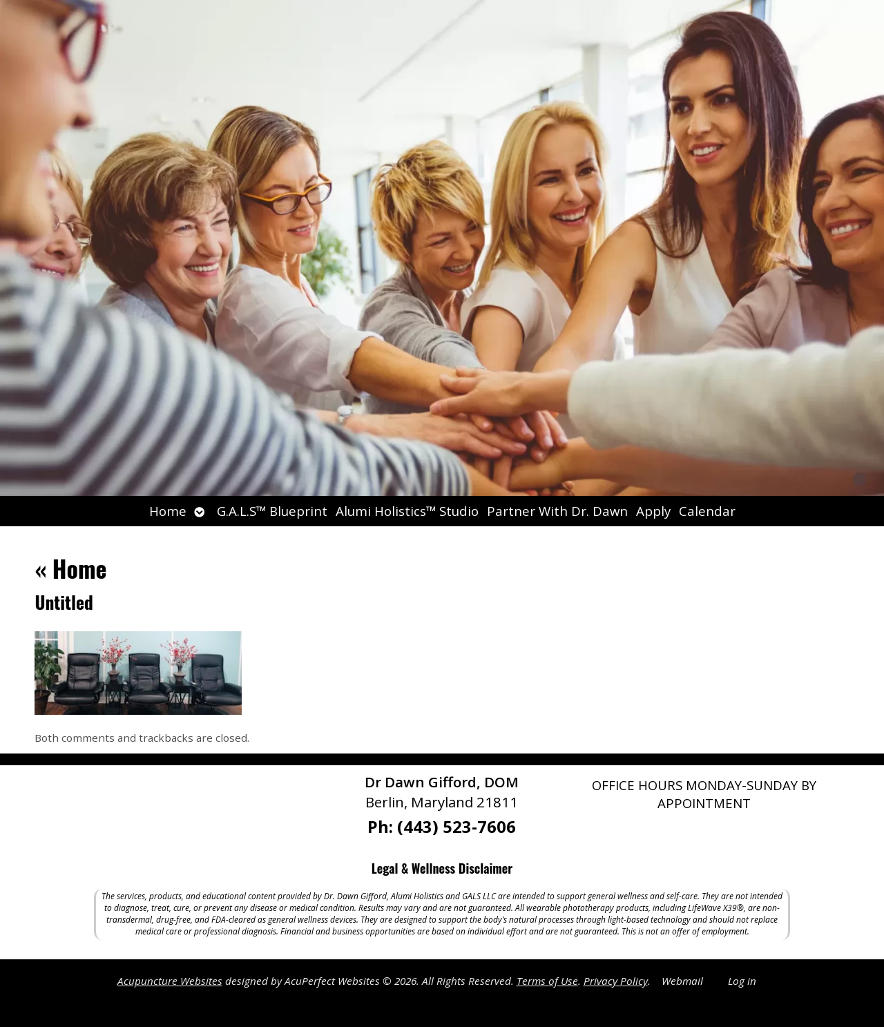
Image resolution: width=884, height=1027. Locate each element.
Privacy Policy (616, 981)
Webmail (682, 981)
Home (167, 510)
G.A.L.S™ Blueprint (272, 510)
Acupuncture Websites (169, 981)
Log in (742, 981)
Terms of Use (547, 981)
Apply (653, 510)
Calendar (707, 510)
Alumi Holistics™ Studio (407, 510)
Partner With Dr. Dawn (557, 510)
